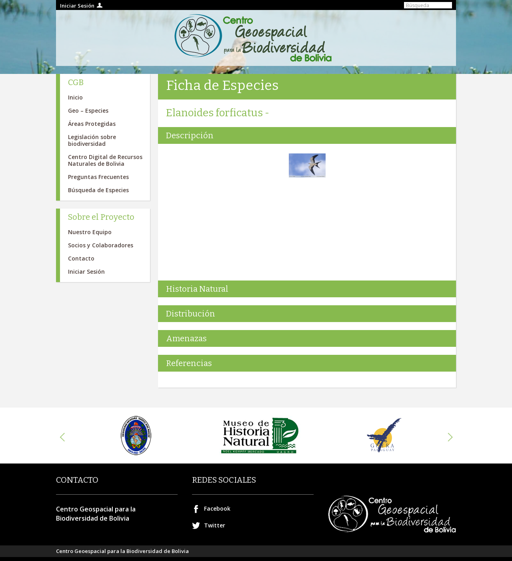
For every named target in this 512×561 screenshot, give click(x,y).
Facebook (217, 508)
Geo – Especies (88, 110)
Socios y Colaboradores (100, 245)
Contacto (81, 258)
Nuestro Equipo (90, 232)
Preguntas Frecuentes (98, 176)
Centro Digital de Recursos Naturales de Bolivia (105, 160)
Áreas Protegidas (92, 123)
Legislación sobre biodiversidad (92, 140)
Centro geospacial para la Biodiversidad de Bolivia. (256, 38)
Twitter (214, 525)
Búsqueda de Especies (98, 190)
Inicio (75, 97)
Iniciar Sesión (77, 5)
